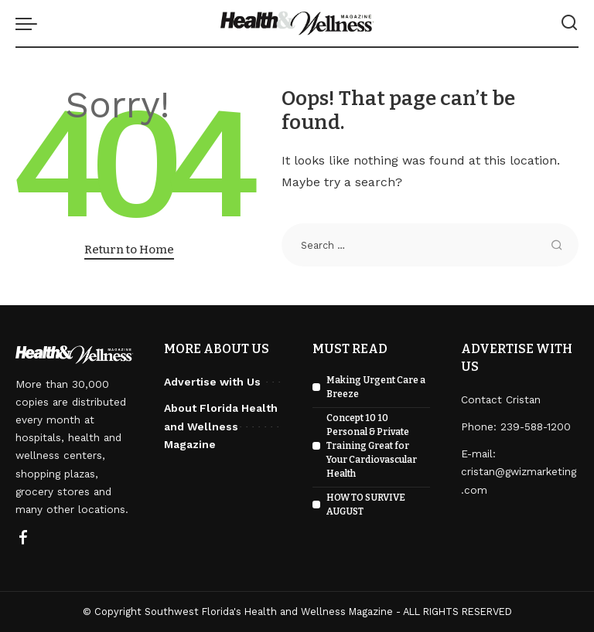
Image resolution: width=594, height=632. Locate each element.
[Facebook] (23, 538)
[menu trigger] (30, 23)
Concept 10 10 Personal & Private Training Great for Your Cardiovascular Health (371, 446)
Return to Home (129, 250)
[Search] (569, 23)
